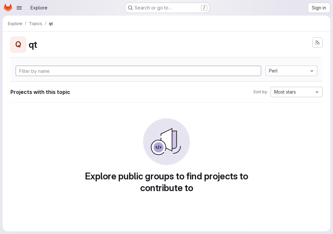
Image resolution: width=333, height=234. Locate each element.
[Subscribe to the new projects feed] (317, 42)
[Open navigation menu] (19, 8)
